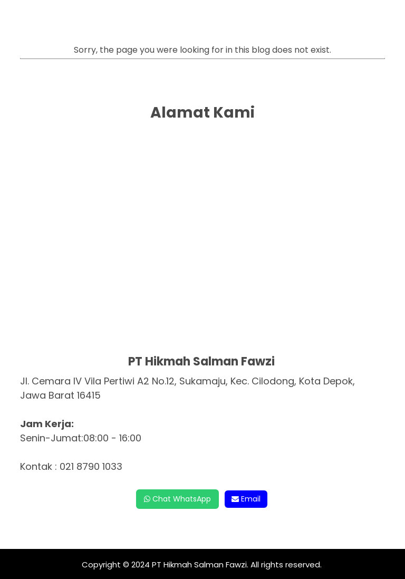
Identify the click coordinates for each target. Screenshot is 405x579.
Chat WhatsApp (177, 499)
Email (246, 499)
